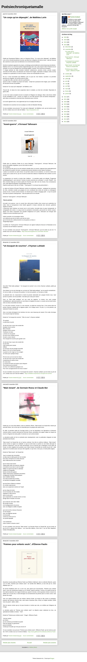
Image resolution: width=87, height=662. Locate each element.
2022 (65, 96)
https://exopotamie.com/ (32, 110)
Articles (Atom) (33, 647)
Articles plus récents (9, 642)
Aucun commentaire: (28, 114)
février (67, 91)
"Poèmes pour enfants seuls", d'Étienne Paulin (25, 544)
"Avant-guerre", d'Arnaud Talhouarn (20, 124)
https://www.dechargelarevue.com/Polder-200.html (35, 231)
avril (66, 86)
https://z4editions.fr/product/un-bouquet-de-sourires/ (38, 373)
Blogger (52, 658)
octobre (67, 73)
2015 (65, 114)
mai (66, 83)
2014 (65, 116)
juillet (67, 78)
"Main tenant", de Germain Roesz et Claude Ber (25, 388)
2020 (65, 101)
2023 (65, 44)
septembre (68, 76)
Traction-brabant (75, 17)
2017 (65, 109)
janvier (67, 93)
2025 (65, 39)
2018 (65, 106)
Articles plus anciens (49, 642)
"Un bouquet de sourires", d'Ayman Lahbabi (24, 246)
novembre (68, 49)
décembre (68, 47)
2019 (65, 104)
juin (66, 81)
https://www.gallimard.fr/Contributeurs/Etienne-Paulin (42, 631)
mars (66, 88)
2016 (65, 111)
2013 (65, 119)
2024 (65, 42)
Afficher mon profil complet (69, 28)
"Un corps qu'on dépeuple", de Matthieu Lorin (24, 17)
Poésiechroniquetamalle (22, 7)
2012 (65, 121)
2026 (65, 37)
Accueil (29, 642)
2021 (65, 99)
